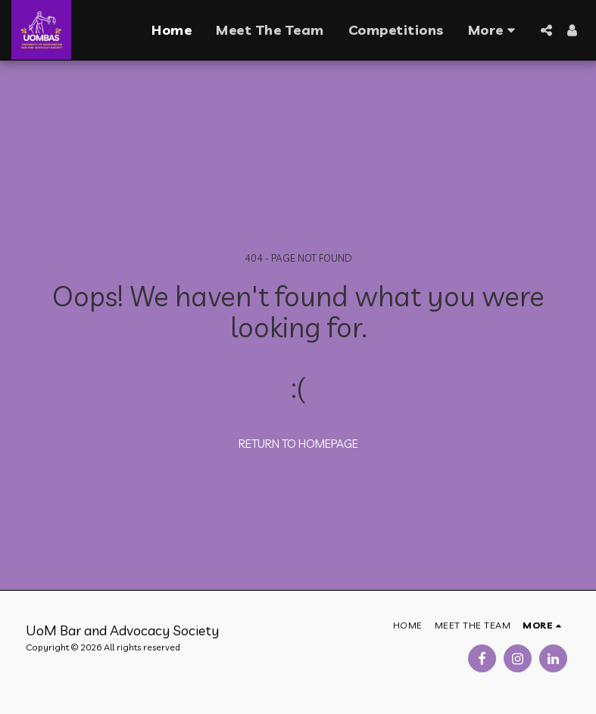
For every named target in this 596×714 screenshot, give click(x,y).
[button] (546, 30)
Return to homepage (298, 443)
